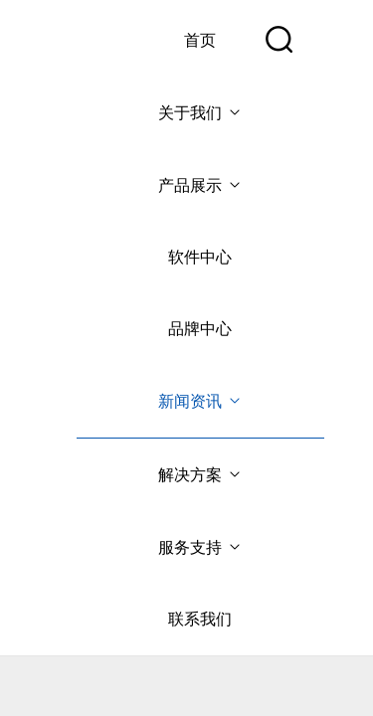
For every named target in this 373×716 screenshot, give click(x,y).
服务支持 (200, 547)
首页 (200, 40)
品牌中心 (200, 328)
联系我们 (200, 619)
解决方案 (200, 474)
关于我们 (200, 112)
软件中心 (200, 257)
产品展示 (200, 185)
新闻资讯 (200, 401)
